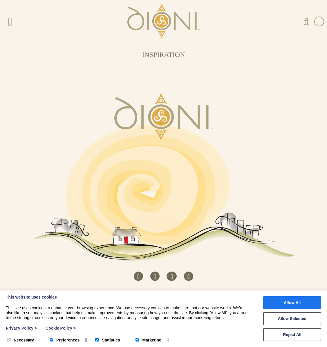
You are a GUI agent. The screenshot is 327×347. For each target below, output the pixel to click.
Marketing (148, 340)
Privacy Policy (21, 328)
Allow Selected (292, 318)
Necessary (20, 340)
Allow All (292, 302)
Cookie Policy (61, 328)
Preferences (65, 340)
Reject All (292, 334)
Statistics (107, 340)
